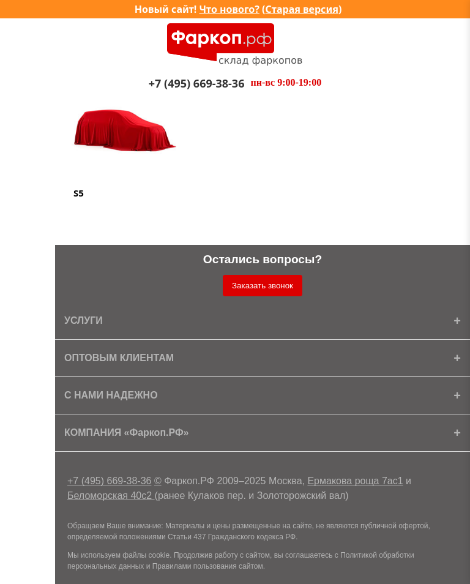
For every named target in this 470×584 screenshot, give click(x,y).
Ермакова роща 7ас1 (355, 481)
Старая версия (302, 9)
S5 (78, 193)
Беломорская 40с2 (111, 495)
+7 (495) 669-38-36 (109, 481)
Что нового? (229, 9)
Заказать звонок (262, 285)
